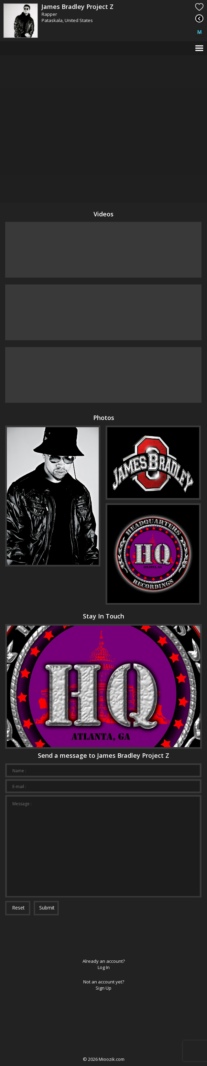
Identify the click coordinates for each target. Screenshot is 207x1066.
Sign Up (103, 988)
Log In (104, 967)
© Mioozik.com (103, 1059)
